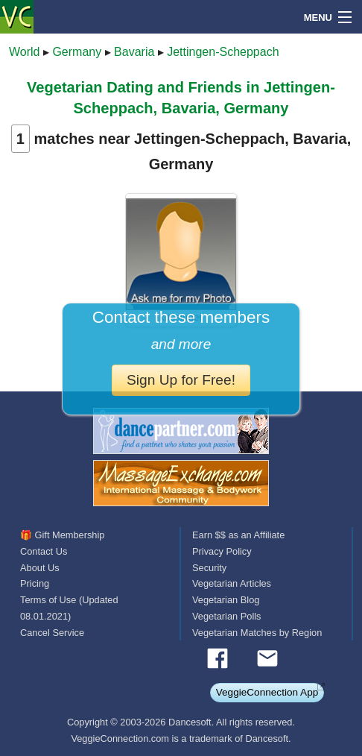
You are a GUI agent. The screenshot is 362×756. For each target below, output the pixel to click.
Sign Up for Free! (181, 380)
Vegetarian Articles (231, 583)
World (24, 51)
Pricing (34, 583)
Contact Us (43, 551)
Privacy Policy (222, 551)
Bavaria (134, 51)
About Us (40, 567)
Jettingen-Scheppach (223, 51)
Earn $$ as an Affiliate (238, 535)
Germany (76, 51)
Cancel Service (52, 632)
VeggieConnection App (267, 692)
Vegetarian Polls (226, 616)
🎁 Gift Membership (62, 535)
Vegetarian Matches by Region (257, 632)
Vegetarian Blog (225, 599)
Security (209, 567)
